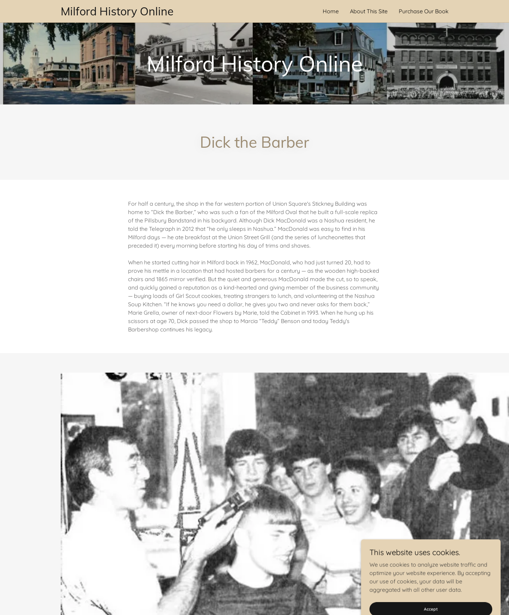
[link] (158, 13)
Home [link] (331, 11)
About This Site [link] (369, 11)
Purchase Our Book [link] (424, 11)
